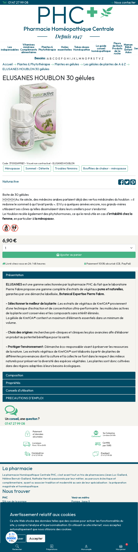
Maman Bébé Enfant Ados (128, 48)
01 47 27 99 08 (18, 2)
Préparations (51, 547)
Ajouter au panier (69, 255)
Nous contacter (125, 2)
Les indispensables (10, 48)
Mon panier (122, 546)
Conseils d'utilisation (19, 390)
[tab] (69, 275)
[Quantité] (69, 248)
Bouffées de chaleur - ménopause (104, 168)
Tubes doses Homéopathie (81, 48)
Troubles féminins (66, 168)
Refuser (17, 538)
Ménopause (12, 168)
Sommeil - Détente (37, 168)
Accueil (7, 64)
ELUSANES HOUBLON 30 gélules (25, 69)
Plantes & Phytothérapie (47, 48)
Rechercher (17, 547)
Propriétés (13, 383)
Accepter (36, 538)
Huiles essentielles (65, 48)
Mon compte (86, 547)
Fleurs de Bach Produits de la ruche (117, 48)
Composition (14, 375)
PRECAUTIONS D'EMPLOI (24, 398)
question (31, 419)
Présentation (15, 275)
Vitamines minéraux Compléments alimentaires (28, 48)
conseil (14, 419)
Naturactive (10, 181)
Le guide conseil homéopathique (101, 48)
